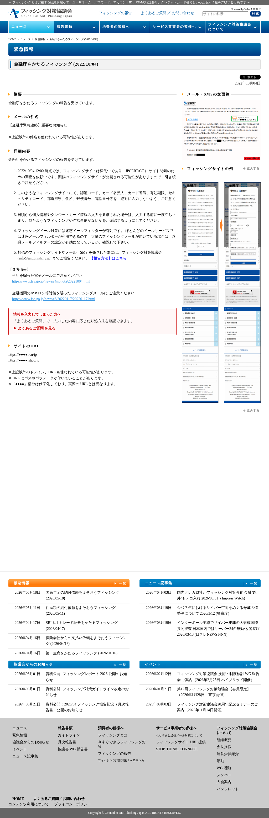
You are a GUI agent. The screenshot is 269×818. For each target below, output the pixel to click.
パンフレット (228, 789)
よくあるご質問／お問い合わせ (59, 799)
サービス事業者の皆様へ (174, 27)
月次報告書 (67, 742)
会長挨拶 (224, 747)
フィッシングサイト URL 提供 (180, 742)
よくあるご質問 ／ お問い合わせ (167, 13)
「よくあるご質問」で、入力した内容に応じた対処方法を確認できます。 (92, 321)
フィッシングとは (112, 735)
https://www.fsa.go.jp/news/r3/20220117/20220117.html (53, 299)
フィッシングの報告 (115, 13)
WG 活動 (224, 768)
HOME (12, 39)
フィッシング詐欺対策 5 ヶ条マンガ (121, 760)
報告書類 (65, 27)
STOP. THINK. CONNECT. (177, 749)
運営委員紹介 (228, 754)
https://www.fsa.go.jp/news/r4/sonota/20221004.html (51, 281)
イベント (201, 664)
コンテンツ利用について (28, 804)
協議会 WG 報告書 (73, 749)
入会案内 (224, 782)
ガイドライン (69, 735)
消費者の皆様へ (116, 27)
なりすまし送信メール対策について (179, 735)
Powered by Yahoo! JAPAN (246, 9)
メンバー (224, 775)
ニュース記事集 (201, 583)
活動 (220, 761)
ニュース (19, 27)
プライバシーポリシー (72, 804)
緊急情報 (40, 39)
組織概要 (224, 740)
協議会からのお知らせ (70, 664)
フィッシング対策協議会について (229, 26)
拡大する (251, 168)
